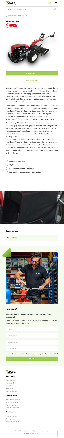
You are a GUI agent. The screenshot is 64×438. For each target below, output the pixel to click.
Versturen (32, 358)
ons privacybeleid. (52, 354)
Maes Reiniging (10, 383)
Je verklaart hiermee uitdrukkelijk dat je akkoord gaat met (32, 354)
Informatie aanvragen (12, 421)
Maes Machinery (11, 386)
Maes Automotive (11, 391)
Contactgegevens (11, 416)
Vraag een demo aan (32, 80)
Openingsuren (10, 419)
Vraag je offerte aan (32, 73)
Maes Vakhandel (11, 380)
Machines (12, 15)
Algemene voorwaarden (40, 431)
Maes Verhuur (10, 388)
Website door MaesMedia (32, 433)
